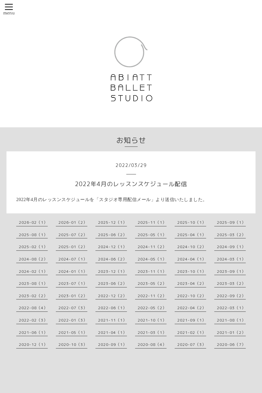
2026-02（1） (33, 222)
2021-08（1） (231, 320)
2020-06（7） (231, 344)
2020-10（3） (72, 344)
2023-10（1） (191, 271)
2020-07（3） (191, 344)
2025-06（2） (112, 234)
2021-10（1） (152, 320)
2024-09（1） (231, 246)
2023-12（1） (112, 271)
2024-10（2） (191, 246)
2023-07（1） (72, 283)
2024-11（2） (152, 246)
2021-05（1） (72, 332)
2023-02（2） (33, 295)
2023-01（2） (72, 295)
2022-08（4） (33, 308)
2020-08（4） (152, 344)
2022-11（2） (152, 295)
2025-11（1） (152, 222)
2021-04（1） (112, 332)
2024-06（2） (112, 259)
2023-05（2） (152, 283)
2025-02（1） (33, 246)
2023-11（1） (152, 271)
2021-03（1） (152, 332)
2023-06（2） (112, 283)
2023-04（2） (191, 283)
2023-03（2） (231, 283)
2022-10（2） (191, 295)
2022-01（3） (72, 320)
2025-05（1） (152, 234)
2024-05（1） (152, 259)
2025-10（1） (191, 222)
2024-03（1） (231, 259)
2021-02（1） (191, 332)
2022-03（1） (231, 308)
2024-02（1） (33, 271)
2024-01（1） (72, 271)
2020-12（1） (33, 344)
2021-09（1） (191, 320)
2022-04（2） (191, 308)
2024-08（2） (33, 259)
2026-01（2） (72, 222)
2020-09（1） (112, 344)
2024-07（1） (72, 259)
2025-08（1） (33, 234)
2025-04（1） (191, 234)
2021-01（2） (231, 332)
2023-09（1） (231, 271)
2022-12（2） (112, 295)
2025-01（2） (72, 246)
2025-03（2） (231, 234)
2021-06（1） (33, 332)
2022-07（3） (72, 308)
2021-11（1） (112, 320)
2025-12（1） (112, 222)
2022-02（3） (33, 320)
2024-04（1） (191, 259)
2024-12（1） (112, 246)
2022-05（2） (152, 308)
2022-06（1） (112, 308)
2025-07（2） (72, 234)
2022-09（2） (231, 295)
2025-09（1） (231, 222)
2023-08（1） (33, 283)
